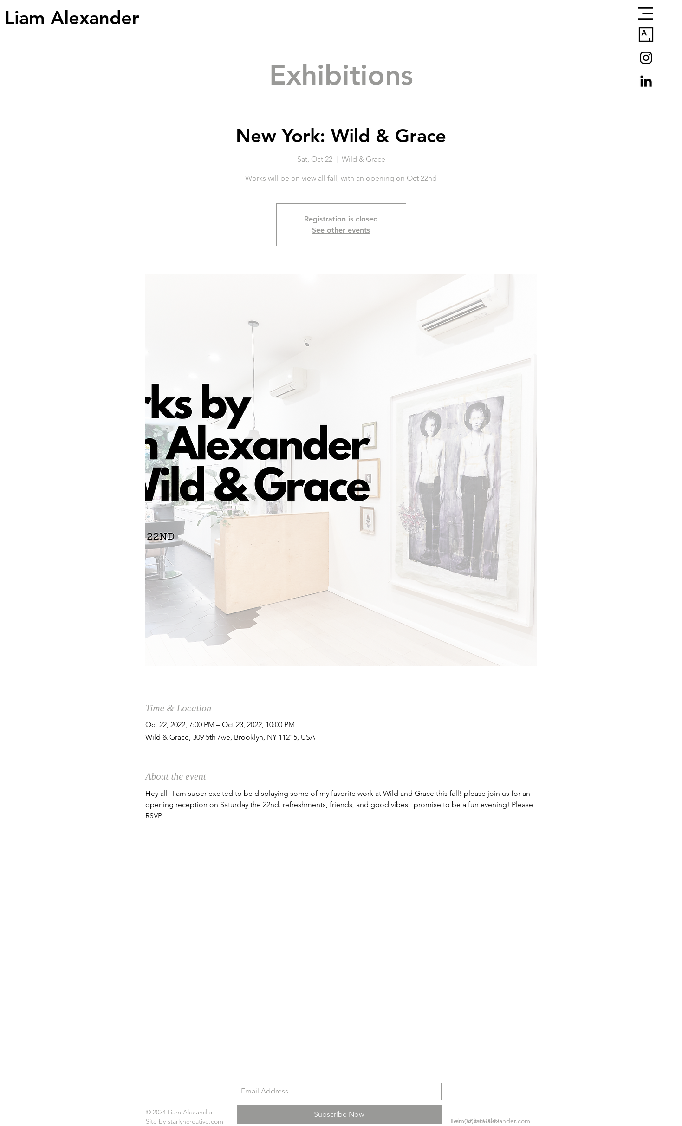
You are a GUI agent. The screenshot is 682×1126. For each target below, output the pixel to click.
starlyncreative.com (195, 1121)
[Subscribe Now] (339, 1114)
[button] (645, 13)
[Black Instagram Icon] (646, 58)
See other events (341, 230)
